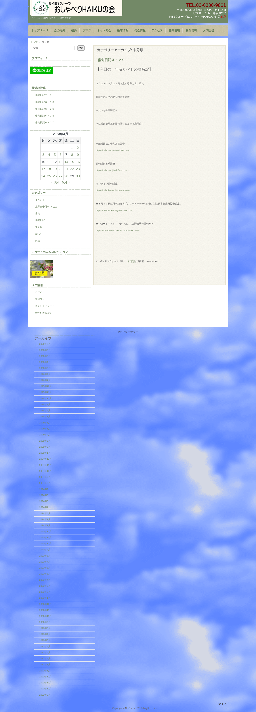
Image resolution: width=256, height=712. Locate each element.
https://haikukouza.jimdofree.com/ (113, 190)
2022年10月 (45, 616)
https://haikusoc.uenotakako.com (112, 150)
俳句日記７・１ (43, 95)
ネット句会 (104, 30)
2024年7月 (45, 489)
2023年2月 (45, 592)
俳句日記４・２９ (111, 60)
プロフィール (40, 58)
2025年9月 (45, 404)
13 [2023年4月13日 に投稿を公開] (60, 162)
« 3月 (55, 182)
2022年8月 (45, 628)
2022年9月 (45, 622)
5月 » (66, 182)
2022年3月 (45, 658)
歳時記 (38, 234)
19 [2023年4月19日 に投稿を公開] (55, 169)
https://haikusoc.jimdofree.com (111, 170)
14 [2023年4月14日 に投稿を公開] (66, 162)
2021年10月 (45, 688)
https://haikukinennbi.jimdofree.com (114, 210)
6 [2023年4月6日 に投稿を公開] (61, 155)
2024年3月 (45, 513)
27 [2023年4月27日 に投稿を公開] (60, 176)
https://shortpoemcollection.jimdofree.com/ (117, 230)
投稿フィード (42, 299)
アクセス (157, 30)
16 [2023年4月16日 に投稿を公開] (78, 162)
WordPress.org (43, 312)
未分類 (131, 261)
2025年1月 (45, 453)
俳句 (37, 213)
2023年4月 (45, 580)
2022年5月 (45, 646)
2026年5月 (45, 356)
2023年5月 (45, 574)
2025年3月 (45, 441)
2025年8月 (45, 410)
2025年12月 (45, 386)
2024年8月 (45, 483)
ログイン (40, 292)
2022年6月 (45, 640)
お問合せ (208, 30)
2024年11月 (45, 465)
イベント (40, 199)
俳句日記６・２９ (44, 109)
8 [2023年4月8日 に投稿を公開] (72, 155)
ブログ (87, 30)
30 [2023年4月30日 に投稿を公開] (78, 176)
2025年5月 (45, 428)
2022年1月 (45, 670)
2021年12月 (45, 676)
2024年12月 (45, 459)
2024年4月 (45, 507)
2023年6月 (45, 568)
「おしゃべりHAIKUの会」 (76, 8)
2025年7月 (45, 416)
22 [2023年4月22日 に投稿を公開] (72, 169)
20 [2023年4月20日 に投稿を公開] (60, 169)
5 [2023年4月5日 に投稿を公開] (55, 155)
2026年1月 (45, 380)
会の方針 (59, 30)
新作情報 (191, 30)
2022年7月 (45, 634)
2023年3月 (45, 586)
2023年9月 (45, 549)
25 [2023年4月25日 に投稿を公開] (49, 176)
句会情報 (139, 30)
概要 (74, 30)
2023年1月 (45, 598)
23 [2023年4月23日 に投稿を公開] (78, 169)
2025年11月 (45, 392)
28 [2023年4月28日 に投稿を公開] (66, 176)
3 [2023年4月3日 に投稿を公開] (43, 155)
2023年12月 (45, 531)
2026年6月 (45, 350)
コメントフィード (44, 306)
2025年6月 (45, 422)
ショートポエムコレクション (50, 251)
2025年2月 (45, 447)
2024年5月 (45, 501)
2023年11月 (45, 537)
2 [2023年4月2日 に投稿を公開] (78, 148)
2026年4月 (45, 362)
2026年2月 (45, 374)
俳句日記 (40, 220)
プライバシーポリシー (128, 332)
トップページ (39, 30)
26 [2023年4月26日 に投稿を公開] (55, 176)
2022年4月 (45, 652)
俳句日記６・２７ (44, 122)
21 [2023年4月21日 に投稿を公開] (66, 169)
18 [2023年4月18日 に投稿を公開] (49, 169)
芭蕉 (37, 240)
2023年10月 (45, 543)
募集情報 (174, 30)
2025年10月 (45, 398)
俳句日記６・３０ (44, 102)
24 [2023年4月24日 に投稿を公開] (43, 176)
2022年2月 (45, 664)
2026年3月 (45, 368)
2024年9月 (45, 477)
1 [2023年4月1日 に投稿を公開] (72, 148)
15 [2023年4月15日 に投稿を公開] (72, 162)
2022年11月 (45, 610)
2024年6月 (45, 495)
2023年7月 (45, 562)
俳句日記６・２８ (44, 115)
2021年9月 (45, 695)
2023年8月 (45, 556)
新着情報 (122, 30)
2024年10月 (45, 471)
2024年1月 (45, 525)
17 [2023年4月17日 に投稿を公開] (43, 169)
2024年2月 (45, 519)
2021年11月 (45, 682)
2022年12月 (45, 604)
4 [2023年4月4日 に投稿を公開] (49, 155)
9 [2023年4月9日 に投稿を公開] (78, 155)
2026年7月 (45, 344)
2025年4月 (45, 434)
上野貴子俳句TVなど (46, 206)
